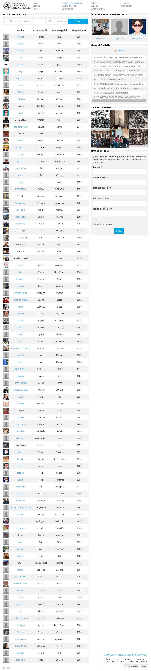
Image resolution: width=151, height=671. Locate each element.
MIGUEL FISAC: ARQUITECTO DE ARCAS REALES (121, 75)
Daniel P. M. (137, 38)
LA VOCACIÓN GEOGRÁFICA (110, 79)
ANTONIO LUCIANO (20, 348)
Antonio (20, 604)
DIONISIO (20, 514)
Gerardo (20, 632)
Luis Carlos (20, 168)
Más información (131, 666)
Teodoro (20, 473)
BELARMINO (20, 646)
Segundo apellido (101, 188)
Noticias (36, 6)
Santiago (21, 570)
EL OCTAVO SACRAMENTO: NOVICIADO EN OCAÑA (122, 66)
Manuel (20, 590)
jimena (21, 64)
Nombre (97, 167)
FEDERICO (20, 189)
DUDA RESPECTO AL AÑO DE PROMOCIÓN (117, 71)
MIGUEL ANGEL (20, 390)
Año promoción (100, 198)
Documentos (67, 9)
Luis (21, 521)
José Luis (20, 210)
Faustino (21, 417)
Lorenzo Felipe (20, 293)
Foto (95, 219)
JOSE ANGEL (20, 369)
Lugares (94, 6)
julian (20, 452)
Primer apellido (100, 177)
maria (20, 113)
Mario (20, 272)
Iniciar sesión (128, 6)
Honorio (20, 175)
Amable (20, 50)
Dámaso (20, 314)
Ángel (20, 307)
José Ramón (20, 383)
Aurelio (20, 355)
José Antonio (20, 203)
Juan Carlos (20, 424)
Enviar (119, 231)
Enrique (20, 653)
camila (20, 140)
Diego (20, 71)
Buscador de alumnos (72, 3)
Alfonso (20, 37)
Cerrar (143, 666)
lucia (20, 397)
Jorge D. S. (119, 38)
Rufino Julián (21, 217)
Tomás (21, 92)
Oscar (20, 85)
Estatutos (124, 3)
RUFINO (21, 493)
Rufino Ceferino (20, 618)
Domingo (20, 625)
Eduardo (20, 286)
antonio (20, 549)
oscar (20, 265)
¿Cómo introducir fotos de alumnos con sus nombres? (123, 88)
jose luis (20, 431)
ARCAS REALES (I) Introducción (112, 93)
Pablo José (20, 528)
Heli (20, 611)
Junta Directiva (98, 9)
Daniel (21, 480)
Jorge (20, 154)
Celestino (20, 500)
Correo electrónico (102, 209)
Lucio (20, 542)
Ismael (21, 327)
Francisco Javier (20, 127)
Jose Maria (20, 487)
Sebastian (20, 279)
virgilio (21, 182)
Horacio (20, 362)
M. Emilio (20, 99)
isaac (20, 334)
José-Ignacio (20, 577)
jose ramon (20, 639)
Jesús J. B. (101, 38)
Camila (20, 404)
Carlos (20, 44)
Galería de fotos (69, 6)
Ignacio (20, 459)
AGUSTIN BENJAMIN (20, 507)
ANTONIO (20, 438)
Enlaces (94, 3)
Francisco (20, 147)
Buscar (78, 21)
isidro (20, 341)
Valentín (20, 556)
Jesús (20, 320)
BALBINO (20, 78)
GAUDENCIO (20, 583)
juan (20, 466)
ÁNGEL (20, 161)
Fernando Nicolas (21, 300)
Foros (35, 9)
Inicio (34, 3)
